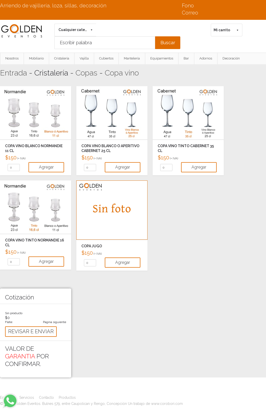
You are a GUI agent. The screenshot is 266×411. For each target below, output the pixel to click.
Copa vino (122, 72)
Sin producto (13, 313)
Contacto (46, 397)
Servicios (26, 397)
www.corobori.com (167, 404)
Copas (86, 72)
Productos (67, 397)
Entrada (13, 72)
